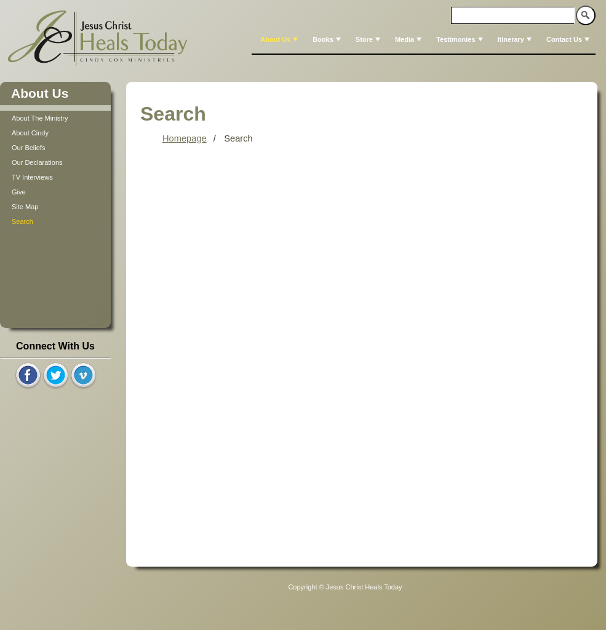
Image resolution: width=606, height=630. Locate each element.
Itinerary (516, 39)
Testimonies (460, 39)
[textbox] (513, 15)
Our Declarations (37, 162)
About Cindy (30, 133)
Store (369, 39)
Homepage (184, 138)
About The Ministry (40, 118)
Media (409, 39)
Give (19, 192)
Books (328, 39)
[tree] (55, 170)
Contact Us (569, 39)
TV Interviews (32, 177)
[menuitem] (278, 39)
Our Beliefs (28, 147)
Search (22, 221)
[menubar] (424, 39)
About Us (280, 39)
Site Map (25, 206)
